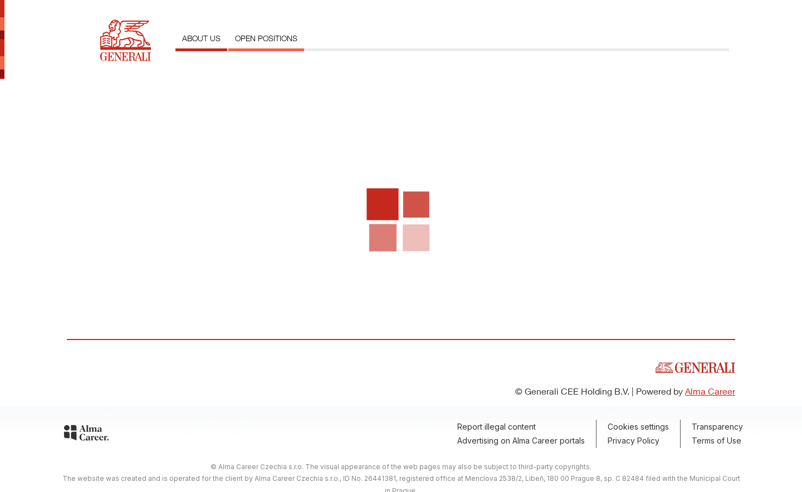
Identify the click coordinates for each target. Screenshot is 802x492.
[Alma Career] (86, 435)
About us (201, 38)
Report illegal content (496, 426)
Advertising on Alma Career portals (521, 440)
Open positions (266, 38)
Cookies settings (638, 426)
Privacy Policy (633, 440)
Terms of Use (716, 440)
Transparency (717, 426)
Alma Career (710, 391)
